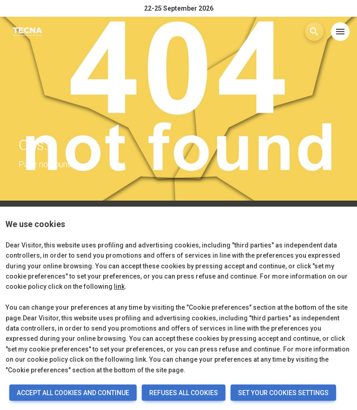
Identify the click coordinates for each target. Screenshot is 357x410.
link (119, 286)
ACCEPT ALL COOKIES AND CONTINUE (73, 393)
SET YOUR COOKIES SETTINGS (283, 393)
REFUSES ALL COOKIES (183, 393)
